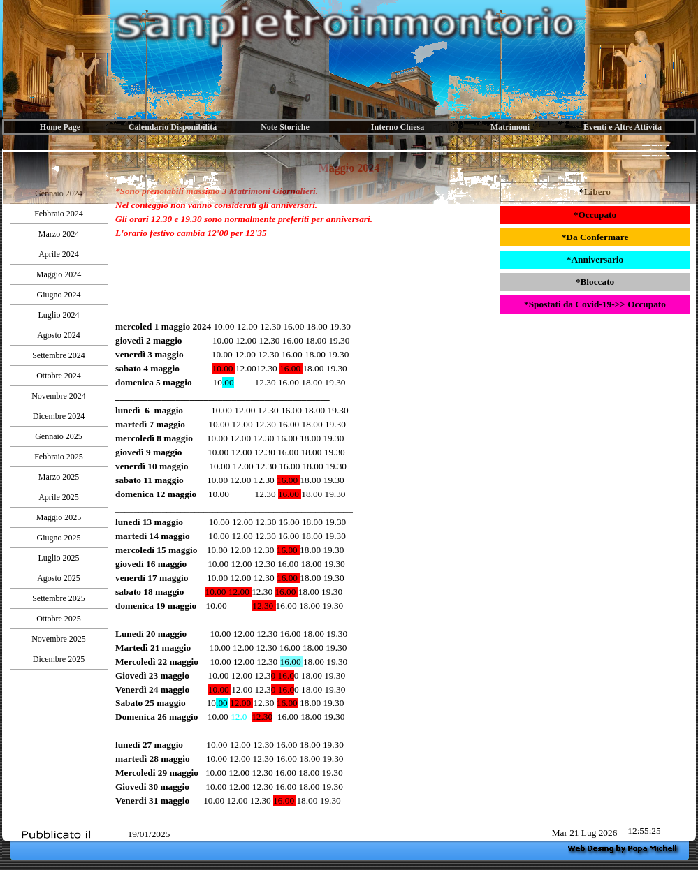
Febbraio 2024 (58, 214)
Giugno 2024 (59, 295)
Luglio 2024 (59, 315)
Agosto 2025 (58, 578)
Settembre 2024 (58, 355)
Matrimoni (510, 127)
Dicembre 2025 (59, 659)
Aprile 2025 (58, 497)
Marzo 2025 (58, 477)
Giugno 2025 (59, 538)
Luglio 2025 (59, 558)
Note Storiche (285, 127)
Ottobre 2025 (58, 619)
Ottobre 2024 (58, 376)
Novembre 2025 (58, 639)
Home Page (60, 127)
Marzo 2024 (58, 234)
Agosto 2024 (58, 335)
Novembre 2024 (58, 396)
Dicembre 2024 (59, 416)
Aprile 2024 (58, 254)
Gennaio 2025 (58, 436)
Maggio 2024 (58, 274)
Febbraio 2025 (58, 457)
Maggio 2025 (58, 517)
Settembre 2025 (58, 598)
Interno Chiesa (397, 127)
